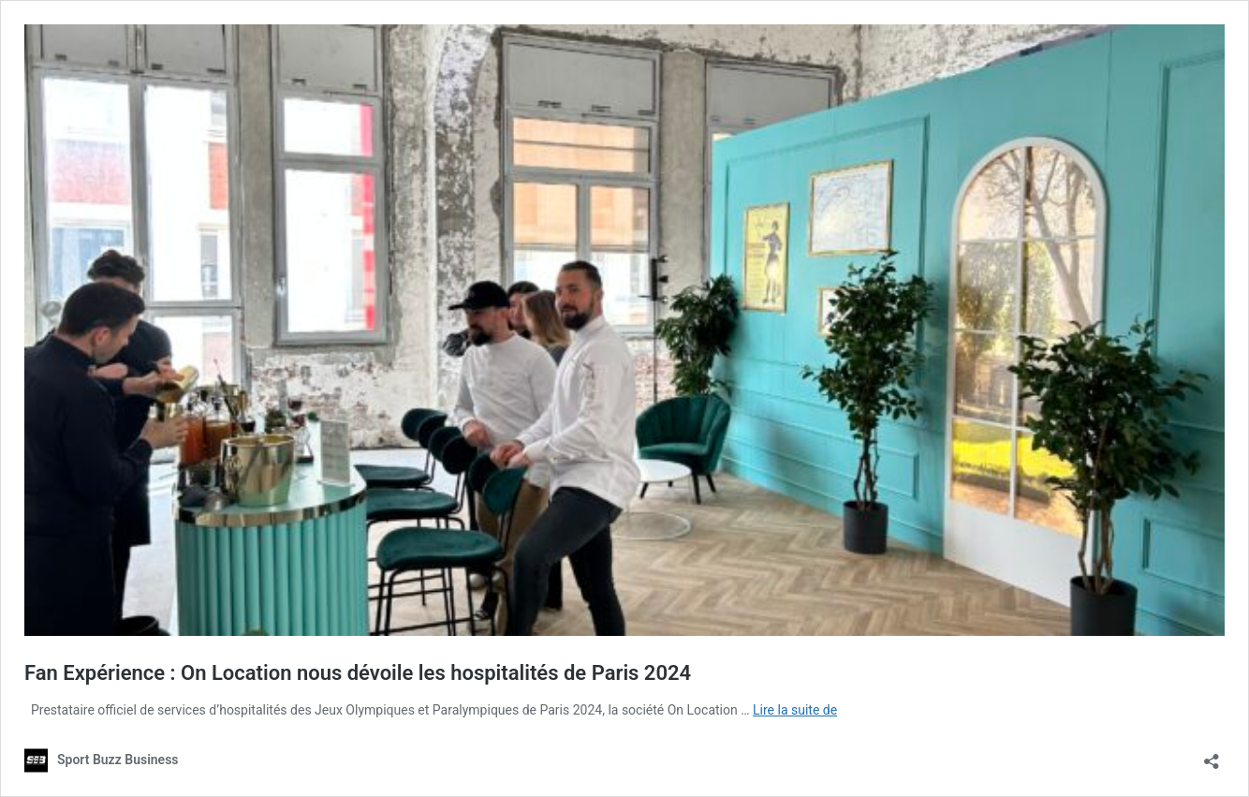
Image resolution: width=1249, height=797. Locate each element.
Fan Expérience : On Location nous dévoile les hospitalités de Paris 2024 (357, 673)
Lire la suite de (795, 709)
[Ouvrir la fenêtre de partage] (1211, 755)
